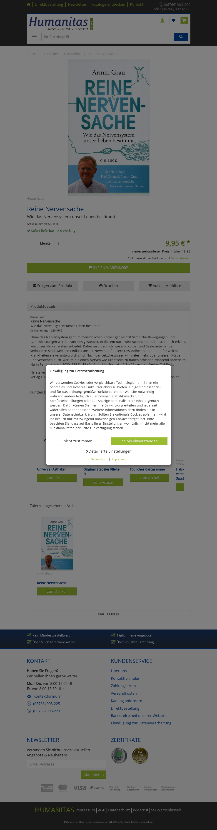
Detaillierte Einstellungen (108, 451)
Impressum (119, 459)
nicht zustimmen (80, 440)
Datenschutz (99, 459)
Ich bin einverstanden (139, 440)
